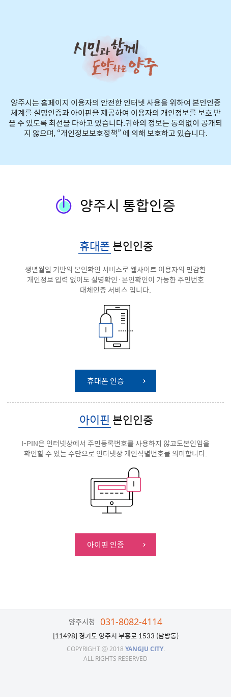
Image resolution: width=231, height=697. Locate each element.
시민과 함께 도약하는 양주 (115, 59)
